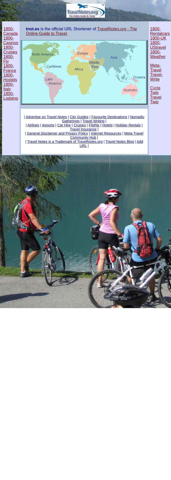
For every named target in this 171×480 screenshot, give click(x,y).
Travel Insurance (83, 129)
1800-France (9, 68)
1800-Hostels (10, 77)
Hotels (107, 125)
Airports (48, 125)
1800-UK (158, 38)
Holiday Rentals (128, 125)
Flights (94, 125)
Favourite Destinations (109, 117)
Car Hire (64, 125)
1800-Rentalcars (160, 31)
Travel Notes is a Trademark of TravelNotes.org (65, 142)
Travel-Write (156, 76)
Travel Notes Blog (119, 142)
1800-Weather (158, 54)
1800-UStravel (158, 45)
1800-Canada (10, 31)
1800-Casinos (10, 40)
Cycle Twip (155, 90)
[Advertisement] (85, 317)
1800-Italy (8, 86)
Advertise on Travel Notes (46, 117)
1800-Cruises (10, 49)
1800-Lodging (10, 95)
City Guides (79, 117)
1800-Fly (8, 58)
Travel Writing (94, 121)
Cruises (80, 125)
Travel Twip (155, 99)
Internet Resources (106, 133)
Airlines (33, 125)
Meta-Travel (155, 67)
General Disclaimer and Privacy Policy (57, 133)
